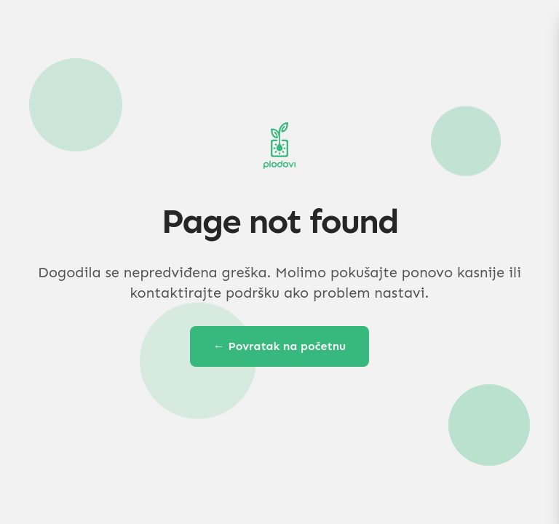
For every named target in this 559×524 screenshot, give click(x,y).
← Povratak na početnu (279, 346)
